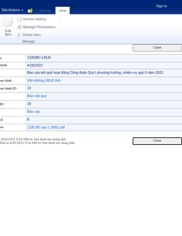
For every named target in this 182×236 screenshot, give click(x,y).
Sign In (161, 6)
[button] (8, 27)
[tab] (45, 7)
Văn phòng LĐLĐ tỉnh (44, 80)
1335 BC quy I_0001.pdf (46, 127)
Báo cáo (33, 111)
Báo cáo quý (36, 96)
